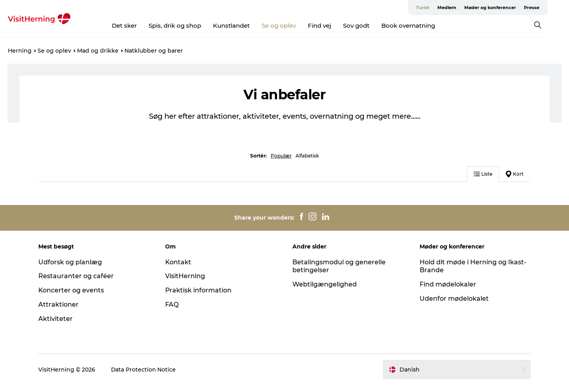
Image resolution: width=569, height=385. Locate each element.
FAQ (172, 304)
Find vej (330, 25)
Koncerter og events (73, 290)
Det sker (135, 25)
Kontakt (179, 262)
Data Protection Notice (145, 369)
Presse (553, 7)
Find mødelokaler (447, 284)
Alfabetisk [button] (307, 156)
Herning (20, 50)
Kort (514, 174)
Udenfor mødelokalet (453, 298)
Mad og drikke (98, 50)
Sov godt (367, 25)
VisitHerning (186, 276)
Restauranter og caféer (77, 276)
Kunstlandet (242, 25)
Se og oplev (290, 25)
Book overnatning (419, 25)
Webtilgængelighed (324, 284)
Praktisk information (199, 290)
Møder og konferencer (512, 7)
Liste (482, 174)
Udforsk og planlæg (71, 262)
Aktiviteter (57, 318)
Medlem (468, 7)
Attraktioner (60, 304)
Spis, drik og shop (186, 25)
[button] (455, 369)
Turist (444, 7)
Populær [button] (281, 156)
